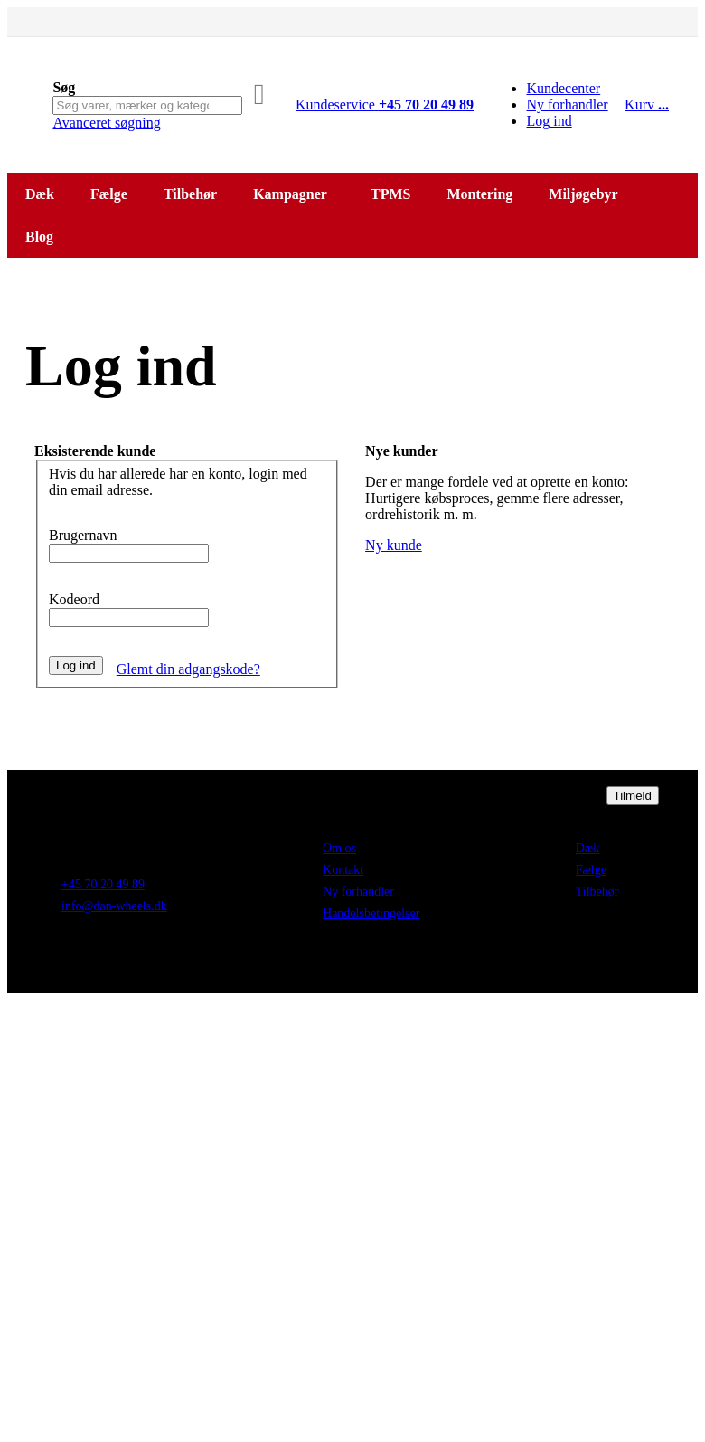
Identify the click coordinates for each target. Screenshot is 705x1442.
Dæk (587, 848)
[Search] (259, 94)
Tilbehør (597, 891)
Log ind (548, 120)
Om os (339, 848)
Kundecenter (563, 88)
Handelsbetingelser (371, 913)
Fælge (591, 870)
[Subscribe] (632, 795)
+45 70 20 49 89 (103, 884)
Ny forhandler (566, 104)
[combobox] (147, 105)
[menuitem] (42, 236)
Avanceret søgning (106, 122)
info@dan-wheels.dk (114, 906)
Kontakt (343, 870)
